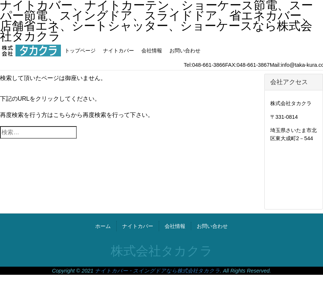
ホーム (103, 226)
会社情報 (151, 50)
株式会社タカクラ (162, 251)
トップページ (80, 50)
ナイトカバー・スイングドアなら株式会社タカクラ (157, 271)
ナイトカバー (118, 50)
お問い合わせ (184, 50)
